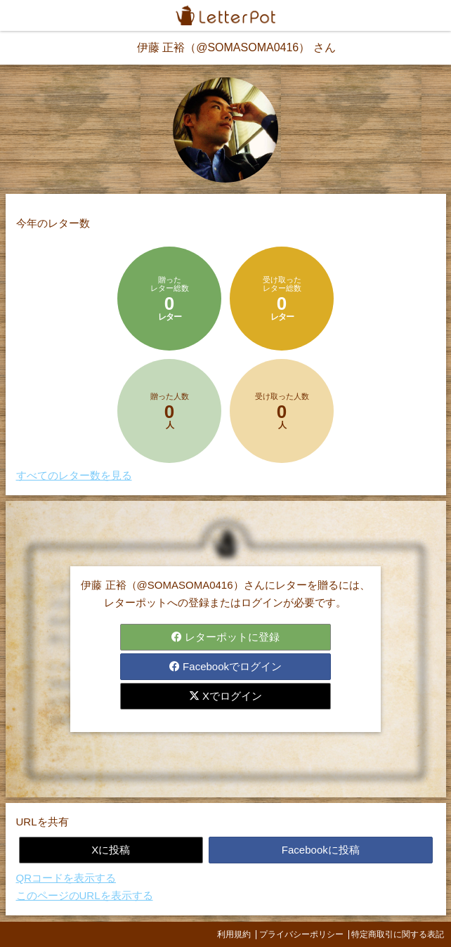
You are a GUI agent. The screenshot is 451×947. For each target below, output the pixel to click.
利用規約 (234, 934)
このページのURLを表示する (84, 895)
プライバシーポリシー (301, 934)
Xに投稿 (110, 850)
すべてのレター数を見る (74, 475)
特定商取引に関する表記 (397, 934)
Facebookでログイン (225, 666)
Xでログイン (225, 696)
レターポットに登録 (225, 637)
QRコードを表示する (66, 878)
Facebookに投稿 (321, 850)
